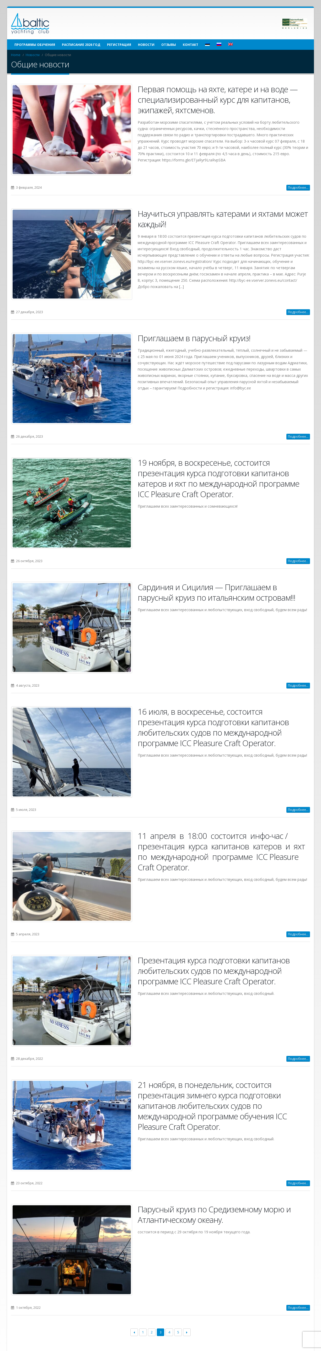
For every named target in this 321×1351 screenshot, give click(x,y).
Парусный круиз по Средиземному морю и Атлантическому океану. (214, 1214)
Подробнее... (298, 187)
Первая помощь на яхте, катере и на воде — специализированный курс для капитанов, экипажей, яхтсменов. (218, 100)
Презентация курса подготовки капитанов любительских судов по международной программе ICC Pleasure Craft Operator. (214, 971)
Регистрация (119, 44)
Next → (187, 1332)
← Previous (134, 1332)
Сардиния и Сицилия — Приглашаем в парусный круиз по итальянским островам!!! (216, 592)
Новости (146, 44)
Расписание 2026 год (81, 44)
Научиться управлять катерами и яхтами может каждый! (223, 219)
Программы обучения (34, 44)
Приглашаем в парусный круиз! (194, 338)
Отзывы (168, 44)
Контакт (190, 44)
